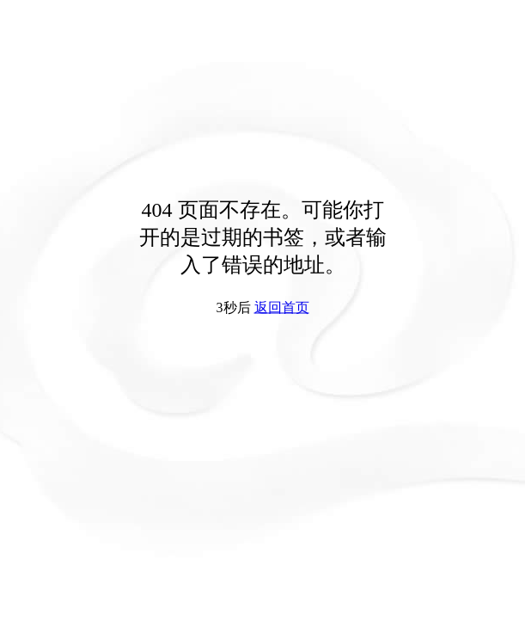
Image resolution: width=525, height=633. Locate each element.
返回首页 (281, 307)
